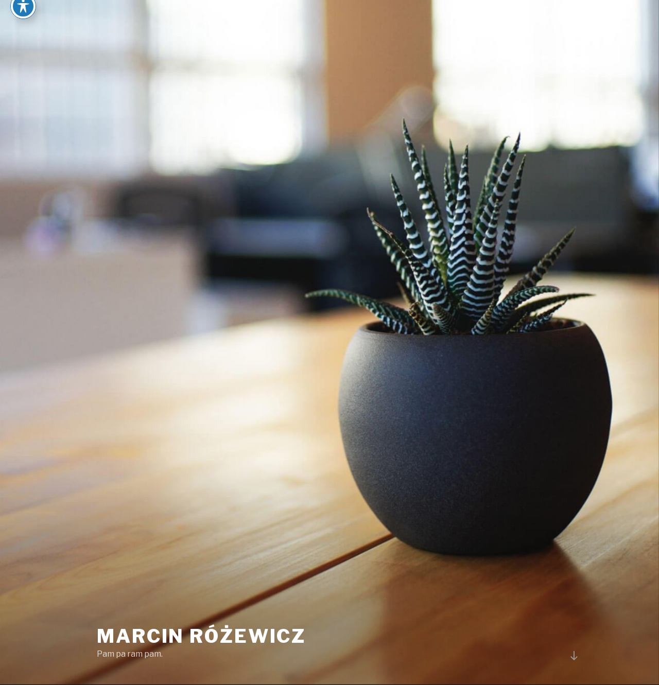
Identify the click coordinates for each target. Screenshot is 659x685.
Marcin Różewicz (201, 636)
